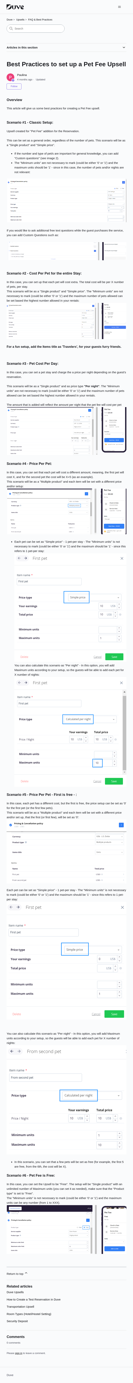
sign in (18, 1353)
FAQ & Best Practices (40, 19)
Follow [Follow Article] (14, 86)
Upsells (20, 19)
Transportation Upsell (20, 1306)
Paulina (22, 75)
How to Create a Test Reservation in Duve (34, 1299)
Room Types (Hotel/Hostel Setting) (29, 1314)
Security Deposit (17, 1321)
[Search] (35, 28)
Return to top (17, 1273)
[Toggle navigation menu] (119, 7)
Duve (9, 19)
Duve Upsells (15, 1292)
